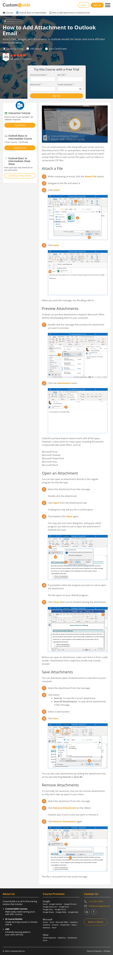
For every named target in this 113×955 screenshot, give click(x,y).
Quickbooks (72, 938)
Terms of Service (94, 951)
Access (45, 922)
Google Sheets (48, 912)
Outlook (55, 925)
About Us (9, 894)
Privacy (107, 951)
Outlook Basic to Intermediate (32, 12)
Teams (74, 925)
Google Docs (64, 907)
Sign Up (97, 5)
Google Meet (73, 912)
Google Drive (48, 909)
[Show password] (80, 89)
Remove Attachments (60, 784)
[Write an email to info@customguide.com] (97, 906)
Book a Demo (95, 921)
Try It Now (20, 125)
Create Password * (65, 85)
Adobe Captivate (49, 938)
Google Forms (60, 909)
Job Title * (61, 75)
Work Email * (36, 85)
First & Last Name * (38, 75)
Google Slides (61, 912)
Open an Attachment (60, 473)
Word (54, 927)
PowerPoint (65, 925)
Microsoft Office (62, 922)
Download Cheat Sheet (19, 175)
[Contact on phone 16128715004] (97, 901)
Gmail (45, 904)
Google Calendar (55, 904)
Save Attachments (57, 671)
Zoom (45, 940)
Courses (9, 12)
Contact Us (91, 894)
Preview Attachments (60, 308)
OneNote (46, 925)
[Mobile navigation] (107, 5)
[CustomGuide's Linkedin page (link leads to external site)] (87, 912)
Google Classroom (50, 907)
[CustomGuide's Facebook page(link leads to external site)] (93, 912)
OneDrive (73, 922)
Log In (84, 5)
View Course (20, 147)
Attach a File (52, 168)
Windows (46, 927)
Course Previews (54, 894)
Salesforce (62, 938)
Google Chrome (70, 904)
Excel (52, 922)
